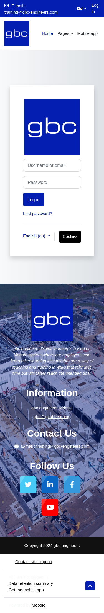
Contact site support (30, 561)
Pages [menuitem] (63, 33)
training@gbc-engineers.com (31, 12)
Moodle (38, 605)
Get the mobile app (26, 589)
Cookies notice (70, 238)
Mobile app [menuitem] (87, 33)
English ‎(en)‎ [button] (34, 235)
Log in (95, 8)
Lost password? (37, 213)
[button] (81, 8)
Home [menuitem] (47, 33)
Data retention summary (31, 583)
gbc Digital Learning (52, 416)
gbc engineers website (52, 407)
